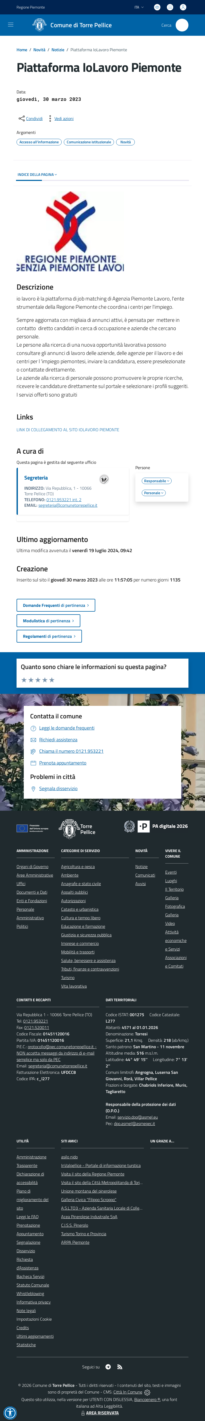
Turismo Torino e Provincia (83, 1233)
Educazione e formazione (83, 926)
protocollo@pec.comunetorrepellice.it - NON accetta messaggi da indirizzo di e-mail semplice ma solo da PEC (57, 1053)
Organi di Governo (32, 866)
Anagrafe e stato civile (81, 883)
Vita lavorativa (74, 986)
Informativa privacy (34, 1302)
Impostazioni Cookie (34, 1319)
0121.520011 (36, 1027)
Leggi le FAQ (28, 1216)
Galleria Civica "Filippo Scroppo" (88, 1199)
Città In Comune (127, 1392)
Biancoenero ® (147, 1399)
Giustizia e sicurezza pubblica (86, 935)
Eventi (171, 872)
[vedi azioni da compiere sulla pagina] (60, 118)
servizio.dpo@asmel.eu (137, 1117)
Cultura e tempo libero (80, 918)
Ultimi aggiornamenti (35, 1336)
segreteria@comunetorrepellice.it (67, 505)
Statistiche (26, 1344)
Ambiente (69, 875)
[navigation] (10, 24)
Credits (23, 1327)
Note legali (26, 1310)
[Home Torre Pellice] (70, 25)
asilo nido (69, 1157)
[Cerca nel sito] (182, 25)
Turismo (67, 977)
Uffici (21, 883)
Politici (22, 926)
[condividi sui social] (30, 118)
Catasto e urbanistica (79, 909)
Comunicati (145, 875)
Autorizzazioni (73, 900)
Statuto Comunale (33, 1285)
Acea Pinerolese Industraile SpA (89, 1216)
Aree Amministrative (35, 875)
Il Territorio (174, 889)
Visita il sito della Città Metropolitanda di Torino (102, 1182)
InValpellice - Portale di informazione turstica (101, 1165)
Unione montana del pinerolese (89, 1191)
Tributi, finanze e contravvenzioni (90, 969)
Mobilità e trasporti (77, 952)
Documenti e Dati (32, 892)
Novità (39, 49)
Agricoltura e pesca (78, 866)
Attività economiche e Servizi (176, 940)
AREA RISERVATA (99, 1413)
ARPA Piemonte (75, 1242)
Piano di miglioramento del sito (33, 1199)
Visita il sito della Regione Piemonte (92, 1174)
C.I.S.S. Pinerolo (74, 1225)
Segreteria (36, 477)
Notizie (58, 49)
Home (22, 49)
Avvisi (140, 883)
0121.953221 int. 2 (63, 499)
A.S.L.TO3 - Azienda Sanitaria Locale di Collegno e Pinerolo (113, 1208)
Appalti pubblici (74, 892)
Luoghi (171, 880)
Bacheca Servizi (30, 1276)
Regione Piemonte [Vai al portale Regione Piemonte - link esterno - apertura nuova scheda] (31, 7)
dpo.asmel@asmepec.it (134, 1123)
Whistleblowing (30, 1293)
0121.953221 (35, 1021)
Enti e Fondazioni (32, 900)
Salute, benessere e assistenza (88, 960)
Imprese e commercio (80, 943)
